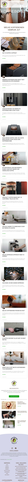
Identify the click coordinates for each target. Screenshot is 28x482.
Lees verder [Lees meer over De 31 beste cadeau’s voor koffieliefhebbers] (19, 406)
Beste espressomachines (21, 469)
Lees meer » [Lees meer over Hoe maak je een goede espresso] (4, 289)
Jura (7, 464)
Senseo (7, 469)
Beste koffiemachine (21, 467)
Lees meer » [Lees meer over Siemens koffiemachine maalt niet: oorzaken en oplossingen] (4, 87)
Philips (6, 466)
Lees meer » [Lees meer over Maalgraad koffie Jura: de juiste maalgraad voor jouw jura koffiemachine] (4, 146)
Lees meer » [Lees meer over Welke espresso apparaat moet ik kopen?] (4, 261)
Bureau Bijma (9, 459)
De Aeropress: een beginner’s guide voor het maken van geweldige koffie (12, 169)
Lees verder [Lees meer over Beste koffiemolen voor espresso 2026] (19, 414)
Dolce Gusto (7, 470)
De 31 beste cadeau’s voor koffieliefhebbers (22, 402)
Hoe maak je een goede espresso (13, 283)
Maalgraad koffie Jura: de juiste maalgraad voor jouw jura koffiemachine (13, 139)
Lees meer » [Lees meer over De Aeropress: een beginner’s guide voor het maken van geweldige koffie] (4, 176)
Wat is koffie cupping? (9, 53)
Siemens (7, 467)
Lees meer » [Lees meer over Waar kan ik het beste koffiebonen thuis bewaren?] (4, 374)
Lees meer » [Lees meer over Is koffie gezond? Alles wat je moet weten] (4, 346)
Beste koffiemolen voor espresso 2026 (22, 412)
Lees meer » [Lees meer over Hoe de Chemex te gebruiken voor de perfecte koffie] (4, 233)
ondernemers (10, 392)
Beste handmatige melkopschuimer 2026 (22, 421)
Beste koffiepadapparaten (21, 466)
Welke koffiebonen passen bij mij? (13, 310)
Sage (7, 473)
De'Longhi (7, 474)
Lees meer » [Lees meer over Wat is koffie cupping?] (4, 58)
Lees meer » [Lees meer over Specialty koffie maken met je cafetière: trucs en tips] (4, 205)
